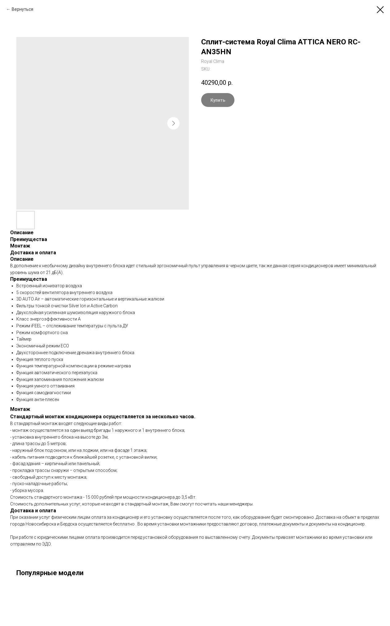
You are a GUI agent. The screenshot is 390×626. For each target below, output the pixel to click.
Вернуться (22, 9)
